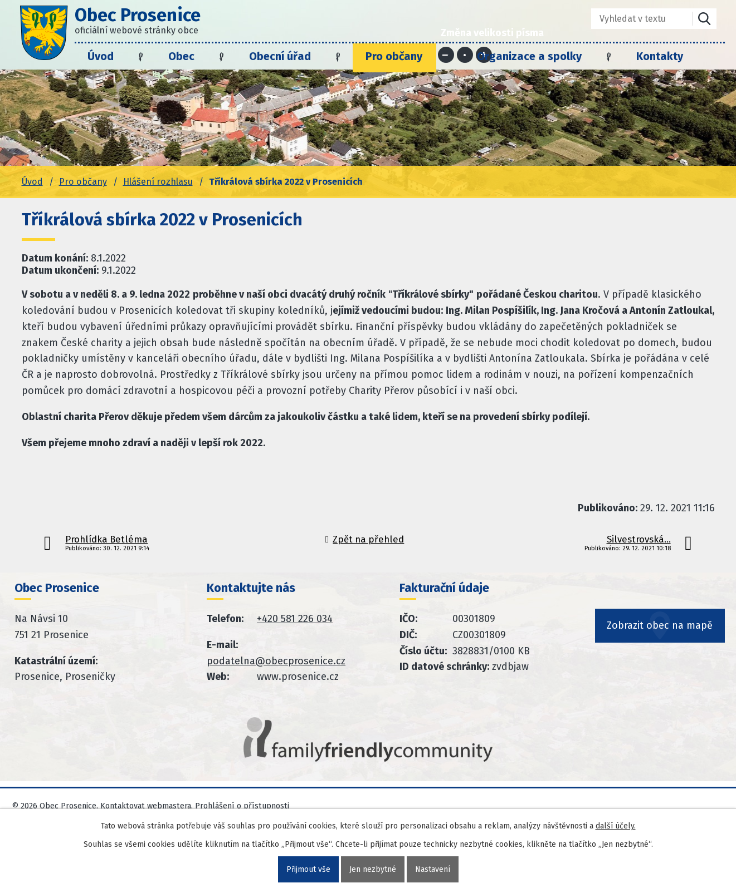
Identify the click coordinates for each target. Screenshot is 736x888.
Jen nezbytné (372, 869)
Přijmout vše (308, 869)
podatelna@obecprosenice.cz (276, 661)
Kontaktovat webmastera (145, 806)
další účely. (616, 826)
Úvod (100, 56)
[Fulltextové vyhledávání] (633, 18)
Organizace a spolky (529, 56)
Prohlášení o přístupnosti (242, 806)
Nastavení (432, 869)
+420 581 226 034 (295, 619)
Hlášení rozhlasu (158, 181)
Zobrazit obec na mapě (660, 626)
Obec (181, 56)
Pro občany (393, 56)
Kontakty (659, 56)
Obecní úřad (280, 56)
